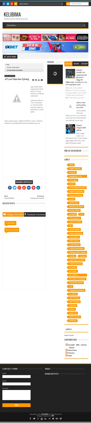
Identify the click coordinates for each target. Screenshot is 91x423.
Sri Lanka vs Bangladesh (73, 275)
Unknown (71, 353)
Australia (72, 172)
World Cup (73, 313)
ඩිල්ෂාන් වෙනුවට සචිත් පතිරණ (81, 127)
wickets (72, 309)
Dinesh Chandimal (75, 195)
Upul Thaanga (74, 298)
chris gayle (73, 180)
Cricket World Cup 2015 (77, 188)
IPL (70, 226)
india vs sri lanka (75, 222)
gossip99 (72, 214)
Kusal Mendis (74, 237)
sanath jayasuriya (75, 264)
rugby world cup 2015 (76, 260)
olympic (82, 256)
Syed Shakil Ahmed (76, 283)
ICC (82, 214)
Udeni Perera (72, 350)
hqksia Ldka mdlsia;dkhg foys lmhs (81, 104)
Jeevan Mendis (74, 229)
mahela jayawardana (76, 248)
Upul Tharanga (74, 302)
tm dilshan (73, 294)
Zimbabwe (72, 321)
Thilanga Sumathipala (76, 290)
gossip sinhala (74, 210)
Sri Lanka (72, 267)
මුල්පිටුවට (69, 329)
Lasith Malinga (74, 245)
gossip (71, 199)
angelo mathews (74, 169)
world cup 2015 (74, 317)
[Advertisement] (24, 141)
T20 (70, 286)
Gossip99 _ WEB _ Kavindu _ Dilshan (77, 346)
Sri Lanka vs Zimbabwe (77, 279)
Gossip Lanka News (13, 67)
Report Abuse (69, 335)
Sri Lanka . (73, 271)
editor (70, 356)
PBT (52, 416)
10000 (71, 165)
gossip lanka (73, 203)
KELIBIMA (12, 14)
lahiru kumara (74, 241)
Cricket (71, 184)
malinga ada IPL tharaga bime (77, 252)
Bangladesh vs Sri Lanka (75, 176)
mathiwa (72, 256)
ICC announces (74, 218)
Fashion (50, 61)
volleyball (72, 305)
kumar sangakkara (75, 233)
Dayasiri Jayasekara (76, 191)
